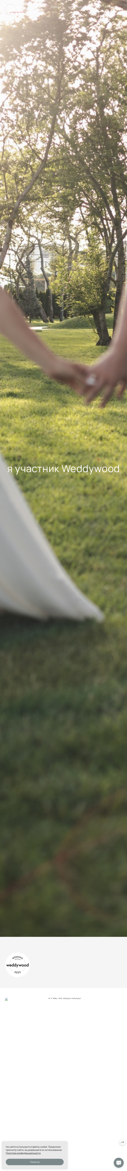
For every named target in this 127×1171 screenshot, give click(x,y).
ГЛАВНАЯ (56, 7)
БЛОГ (97, 12)
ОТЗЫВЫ (114, 7)
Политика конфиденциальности (23, 1153)
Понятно (35, 1162)
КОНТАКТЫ (113, 12)
